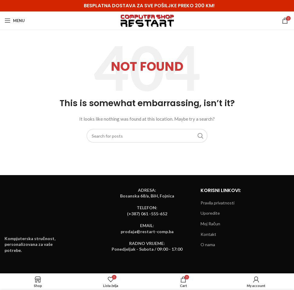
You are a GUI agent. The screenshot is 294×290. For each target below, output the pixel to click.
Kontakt (208, 234)
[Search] (147, 136)
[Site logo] (147, 20)
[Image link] (27, 212)
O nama (208, 244)
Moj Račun (210, 223)
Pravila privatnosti (217, 202)
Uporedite (210, 213)
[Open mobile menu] (15, 21)
